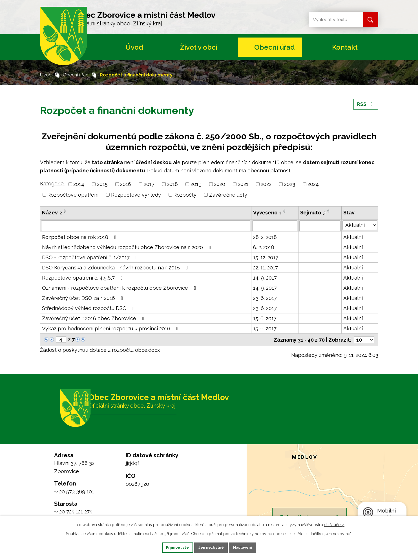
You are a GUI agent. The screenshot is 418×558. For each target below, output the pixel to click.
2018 (172, 184)
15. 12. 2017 (265, 257)
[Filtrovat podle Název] (146, 225)
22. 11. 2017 (265, 268)
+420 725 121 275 (73, 512)
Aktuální (353, 237)
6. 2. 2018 (263, 247)
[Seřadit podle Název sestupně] (65, 212)
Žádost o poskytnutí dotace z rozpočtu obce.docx (100, 350)
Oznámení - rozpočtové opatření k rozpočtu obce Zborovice (120, 288)
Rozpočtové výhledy (136, 195)
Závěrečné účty (228, 195)
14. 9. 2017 (265, 278)
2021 (243, 184)
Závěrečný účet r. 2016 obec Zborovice (94, 318)
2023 (289, 184)
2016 (125, 184)
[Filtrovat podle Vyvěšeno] (274, 225)
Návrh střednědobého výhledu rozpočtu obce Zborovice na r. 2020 (127, 247)
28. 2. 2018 (265, 237)
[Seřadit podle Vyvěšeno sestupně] (285, 212)
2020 (219, 184)
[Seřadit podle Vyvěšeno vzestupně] (285, 210)
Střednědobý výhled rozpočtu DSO (89, 308)
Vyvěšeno (267, 213)
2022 (266, 184)
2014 (78, 184)
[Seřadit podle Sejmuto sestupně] (329, 212)
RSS (365, 107)
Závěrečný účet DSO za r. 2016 (83, 298)
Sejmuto (313, 213)
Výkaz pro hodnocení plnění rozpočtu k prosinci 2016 (111, 328)
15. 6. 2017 (265, 318)
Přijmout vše (170, 547)
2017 (149, 184)
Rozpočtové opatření (72, 195)
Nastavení (249, 547)
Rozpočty (184, 195)
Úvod (134, 47)
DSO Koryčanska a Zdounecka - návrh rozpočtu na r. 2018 (116, 268)
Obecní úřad (274, 47)
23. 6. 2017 (265, 298)
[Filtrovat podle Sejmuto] (319, 225)
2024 (313, 184)
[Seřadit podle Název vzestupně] (65, 210)
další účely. (334, 524)
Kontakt (345, 47)
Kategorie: (52, 183)
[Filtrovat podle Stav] (359, 225)
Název (52, 213)
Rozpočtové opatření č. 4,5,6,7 (83, 278)
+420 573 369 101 (74, 492)
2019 (196, 184)
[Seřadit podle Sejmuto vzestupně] (329, 210)
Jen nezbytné (211, 547)
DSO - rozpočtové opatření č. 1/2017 (91, 257)
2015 (102, 184)
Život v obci (198, 47)
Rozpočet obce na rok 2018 (80, 237)
